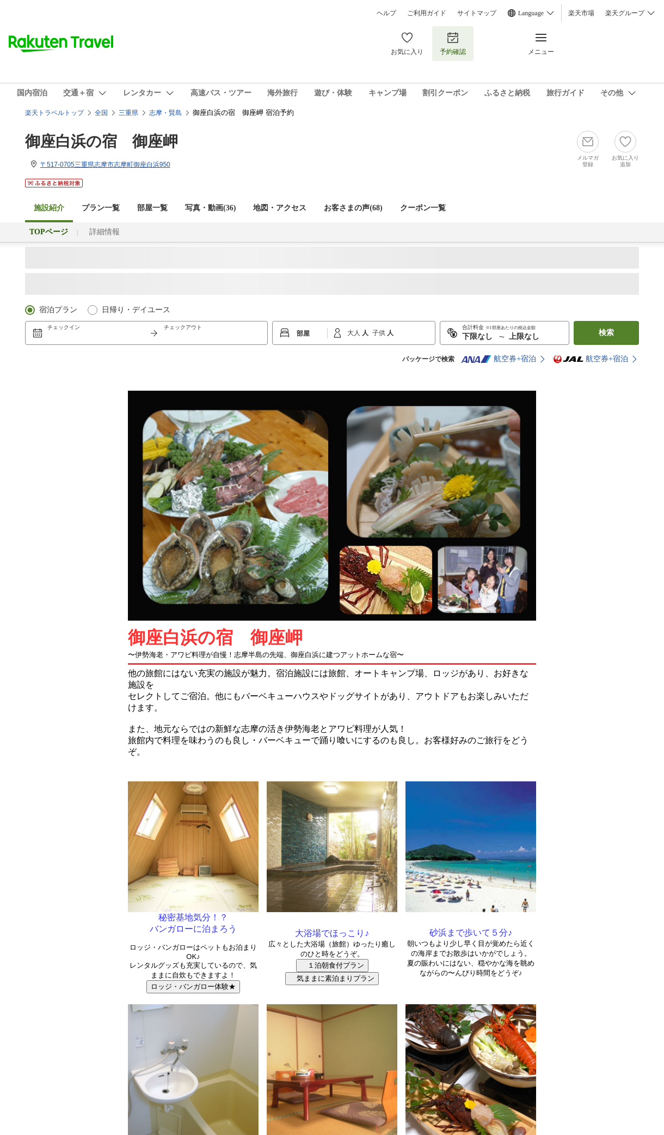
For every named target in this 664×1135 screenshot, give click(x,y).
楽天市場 (581, 13)
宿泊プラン (58, 310)
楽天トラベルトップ (54, 113)
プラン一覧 (101, 208)
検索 (606, 333)
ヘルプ (386, 13)
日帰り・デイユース (136, 310)
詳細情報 (104, 232)
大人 (354, 333)
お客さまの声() (353, 208)
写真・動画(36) (210, 208)
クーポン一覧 (423, 208)
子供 (379, 333)
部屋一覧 (152, 208)
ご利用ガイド (426, 13)
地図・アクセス (279, 208)
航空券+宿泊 (498, 359)
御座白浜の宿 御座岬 (101, 141)
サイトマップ (476, 13)
